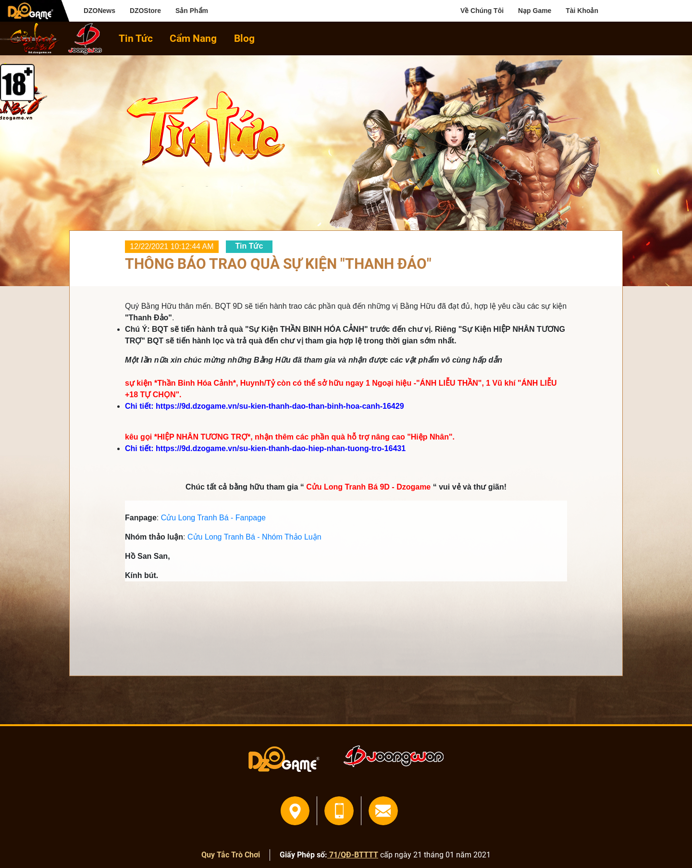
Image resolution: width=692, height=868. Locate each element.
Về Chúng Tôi (482, 10)
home (30, 38)
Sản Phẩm (191, 10)
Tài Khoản (582, 10)
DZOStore (145, 10)
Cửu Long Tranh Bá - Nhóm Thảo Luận (254, 537)
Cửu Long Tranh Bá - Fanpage (213, 518)
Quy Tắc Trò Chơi (230, 854)
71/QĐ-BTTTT (352, 854)
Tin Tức (136, 38)
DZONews (99, 10)
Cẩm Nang (193, 38)
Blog (244, 38)
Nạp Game (534, 10)
